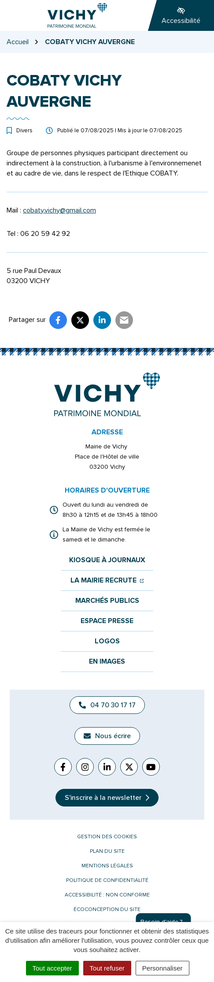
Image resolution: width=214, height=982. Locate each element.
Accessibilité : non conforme (107, 895)
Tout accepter (52, 968)
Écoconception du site (107, 909)
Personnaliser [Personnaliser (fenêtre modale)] (162, 968)
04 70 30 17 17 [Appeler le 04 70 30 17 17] (107, 705)
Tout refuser (107, 968)
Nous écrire (107, 736)
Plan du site (107, 851)
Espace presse (107, 621)
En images (107, 661)
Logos (107, 641)
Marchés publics (107, 601)
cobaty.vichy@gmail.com (59, 210)
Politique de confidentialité (107, 880)
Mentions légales (107, 866)
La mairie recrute (107, 580)
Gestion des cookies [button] (107, 836)
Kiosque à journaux (107, 560)
